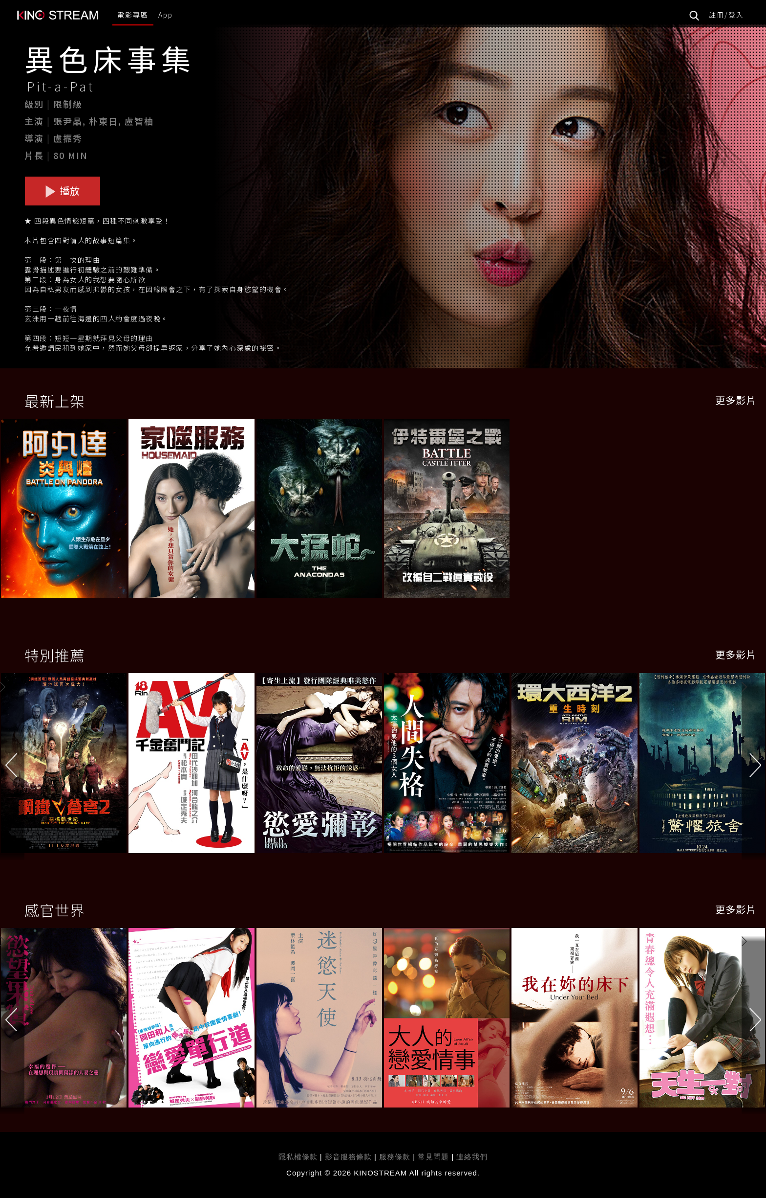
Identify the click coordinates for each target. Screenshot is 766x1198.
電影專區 (133, 15)
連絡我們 (472, 1157)
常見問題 (433, 1157)
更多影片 (735, 400)
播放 (62, 190)
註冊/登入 (726, 15)
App (165, 15)
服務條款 (396, 1157)
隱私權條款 (298, 1157)
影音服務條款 (348, 1157)
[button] (754, 765)
